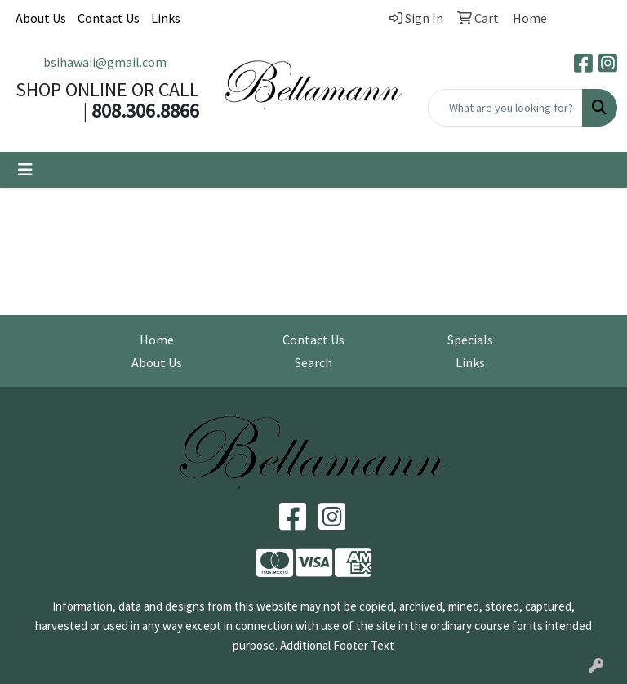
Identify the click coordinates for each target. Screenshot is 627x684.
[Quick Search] (505, 108)
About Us (41, 18)
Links (165, 18)
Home (157, 339)
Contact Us (109, 18)
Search (313, 362)
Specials (470, 339)
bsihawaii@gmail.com (105, 62)
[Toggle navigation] (25, 169)
